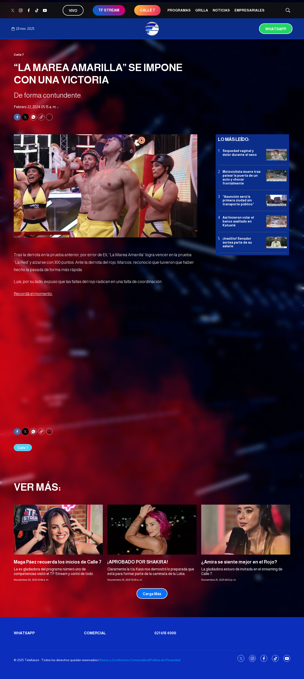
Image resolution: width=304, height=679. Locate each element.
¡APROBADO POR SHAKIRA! (137, 561)
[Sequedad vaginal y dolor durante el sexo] (276, 155)
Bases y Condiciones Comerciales (124, 660)
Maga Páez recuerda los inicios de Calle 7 (57, 561)
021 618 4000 (165, 633)
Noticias (221, 10)
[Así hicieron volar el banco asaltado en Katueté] (276, 221)
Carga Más (152, 594)
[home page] (152, 29)
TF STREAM (108, 10)
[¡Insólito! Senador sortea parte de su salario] (276, 242)
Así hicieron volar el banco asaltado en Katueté (238, 221)
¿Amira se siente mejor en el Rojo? (239, 561)
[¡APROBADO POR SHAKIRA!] (151, 530)
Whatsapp (275, 29)
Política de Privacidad (165, 660)
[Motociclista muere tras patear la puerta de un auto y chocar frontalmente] (276, 175)
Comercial (95, 633)
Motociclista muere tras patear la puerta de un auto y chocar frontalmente (241, 177)
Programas (179, 10)
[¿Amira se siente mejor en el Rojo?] (245, 530)
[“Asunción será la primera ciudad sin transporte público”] (276, 200)
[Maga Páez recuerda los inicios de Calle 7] (58, 530)
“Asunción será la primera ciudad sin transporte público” (238, 200)
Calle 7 (147, 10)
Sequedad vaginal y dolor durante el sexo (240, 153)
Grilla (201, 10)
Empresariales (249, 10)
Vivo (73, 11)
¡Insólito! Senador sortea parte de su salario (237, 242)
